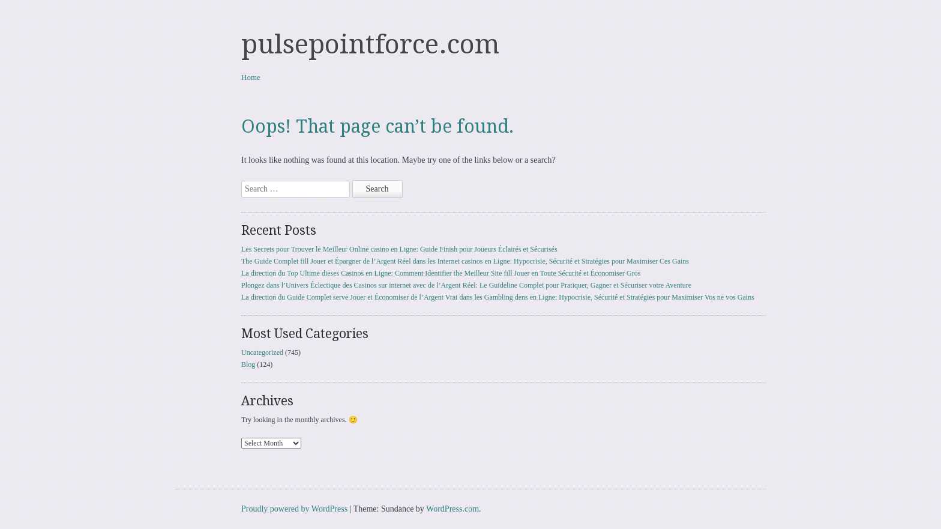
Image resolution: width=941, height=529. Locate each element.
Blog (248, 364)
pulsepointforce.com (370, 44)
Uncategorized (262, 352)
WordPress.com (452, 508)
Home (250, 77)
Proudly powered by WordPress (294, 508)
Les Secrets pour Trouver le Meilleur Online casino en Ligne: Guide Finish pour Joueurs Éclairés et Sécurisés (399, 249)
